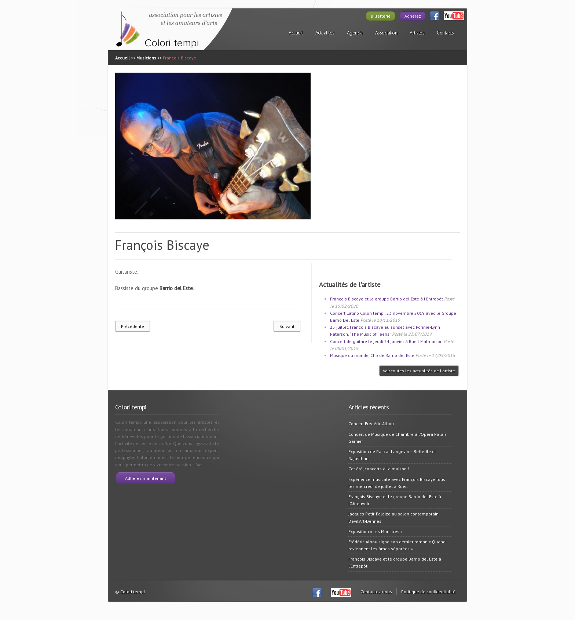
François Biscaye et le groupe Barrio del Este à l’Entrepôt (386, 299)
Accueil (296, 32)
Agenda (355, 32)
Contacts (445, 32)
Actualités (324, 32)
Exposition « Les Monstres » (375, 531)
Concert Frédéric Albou (371, 423)
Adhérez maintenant (145, 478)
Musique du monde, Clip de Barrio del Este (372, 355)
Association (386, 32)
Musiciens (146, 58)
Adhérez (412, 16)
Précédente (132, 326)
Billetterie (381, 16)
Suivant (286, 326)
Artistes (417, 32)
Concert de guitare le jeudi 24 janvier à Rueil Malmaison (386, 341)
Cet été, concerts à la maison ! (378, 468)
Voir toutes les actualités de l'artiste (419, 370)
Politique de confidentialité (428, 591)
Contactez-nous (376, 591)
